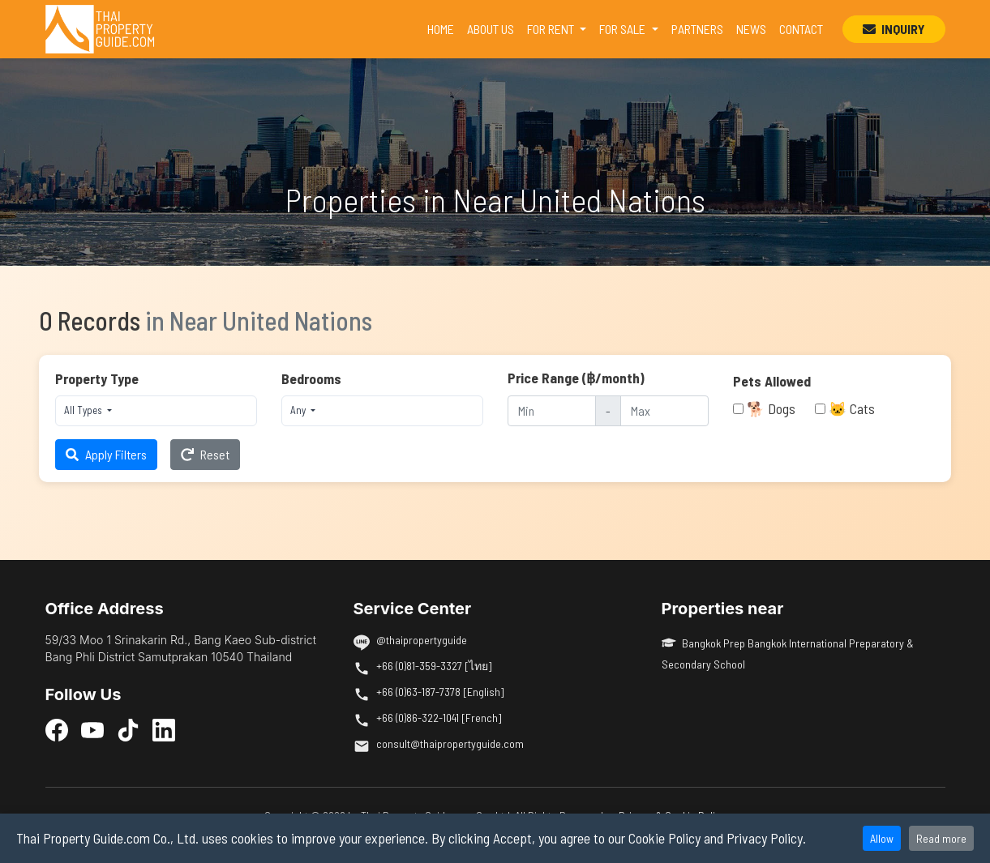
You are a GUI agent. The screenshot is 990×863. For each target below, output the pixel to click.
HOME (444, 27)
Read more (941, 838)
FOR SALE (623, 28)
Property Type (97, 378)
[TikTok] (128, 729)
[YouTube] (92, 729)
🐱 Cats (852, 408)
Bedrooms (311, 378)
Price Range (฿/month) (576, 378)
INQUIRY (894, 28)
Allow (882, 838)
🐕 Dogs (771, 408)
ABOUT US (490, 28)
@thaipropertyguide (421, 640)
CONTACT (801, 28)
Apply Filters (106, 454)
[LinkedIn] (163, 729)
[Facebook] (56, 729)
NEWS (751, 28)
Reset (205, 454)
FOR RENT (551, 28)
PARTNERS (697, 28)
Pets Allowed (772, 381)
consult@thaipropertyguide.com (450, 743)
